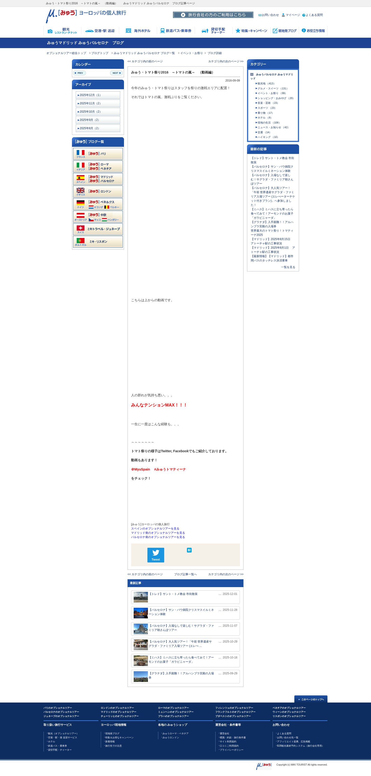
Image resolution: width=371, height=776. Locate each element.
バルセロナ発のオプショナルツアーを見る (158, 537)
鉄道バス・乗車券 (57, 745)
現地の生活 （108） (269, 122)
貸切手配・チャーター (60, 750)
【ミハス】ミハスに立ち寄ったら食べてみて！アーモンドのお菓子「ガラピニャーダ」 (174, 660)
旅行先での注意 (113, 745)
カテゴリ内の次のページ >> (225, 61)
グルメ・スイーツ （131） (273, 88)
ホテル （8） (265, 117)
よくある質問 (312, 15)
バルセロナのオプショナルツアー (61, 712)
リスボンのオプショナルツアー (289, 716)
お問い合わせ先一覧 (287, 737)
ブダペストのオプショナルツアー (233, 716)
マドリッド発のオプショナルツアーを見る (158, 532)
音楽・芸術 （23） (268, 102)
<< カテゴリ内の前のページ (145, 61)
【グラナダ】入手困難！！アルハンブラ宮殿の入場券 (174, 676)
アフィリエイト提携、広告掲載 (293, 741)
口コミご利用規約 (229, 745)
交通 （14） (265, 132)
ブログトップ (99, 53)
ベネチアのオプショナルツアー (289, 708)
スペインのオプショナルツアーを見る (155, 528)
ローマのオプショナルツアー (173, 708)
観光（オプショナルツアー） (63, 733)
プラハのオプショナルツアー (173, 716)
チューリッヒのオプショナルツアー (120, 716)
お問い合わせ (269, 15)
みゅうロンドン (171, 737)
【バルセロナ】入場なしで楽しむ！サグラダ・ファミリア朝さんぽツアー (174, 629)
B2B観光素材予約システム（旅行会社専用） (300, 745)
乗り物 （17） (266, 112)
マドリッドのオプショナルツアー (118, 712)
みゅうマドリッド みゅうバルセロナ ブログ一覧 (144, 53)
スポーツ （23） (267, 107)
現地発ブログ (112, 733)
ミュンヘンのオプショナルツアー (176, 712)
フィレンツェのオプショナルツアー (234, 708)
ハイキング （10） (268, 137)
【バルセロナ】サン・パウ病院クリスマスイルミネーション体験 (174, 613)
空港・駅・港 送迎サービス (62, 737)
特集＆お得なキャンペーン (119, 737)
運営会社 (224, 733)
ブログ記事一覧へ (185, 574)
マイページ (290, 15)
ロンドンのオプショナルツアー (117, 708)
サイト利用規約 (228, 741)
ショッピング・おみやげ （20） (276, 98)
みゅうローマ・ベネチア (176, 733)
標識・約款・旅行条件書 (233, 737)
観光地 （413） (267, 83)
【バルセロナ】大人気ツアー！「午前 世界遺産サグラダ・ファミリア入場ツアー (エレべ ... (173, 644)
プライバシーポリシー (231, 750)
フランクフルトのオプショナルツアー (235, 712)
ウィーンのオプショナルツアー (289, 712)
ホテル (51, 741)
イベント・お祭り (191, 53)
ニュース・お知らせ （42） (274, 127)
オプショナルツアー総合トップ (66, 53)
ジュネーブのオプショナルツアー (61, 716)
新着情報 (110, 741)
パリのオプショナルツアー (58, 708)
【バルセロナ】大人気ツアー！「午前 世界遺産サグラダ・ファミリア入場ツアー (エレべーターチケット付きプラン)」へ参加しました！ (273, 196)
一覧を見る (288, 267)
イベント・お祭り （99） (272, 93)
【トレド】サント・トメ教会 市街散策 (166, 597)
